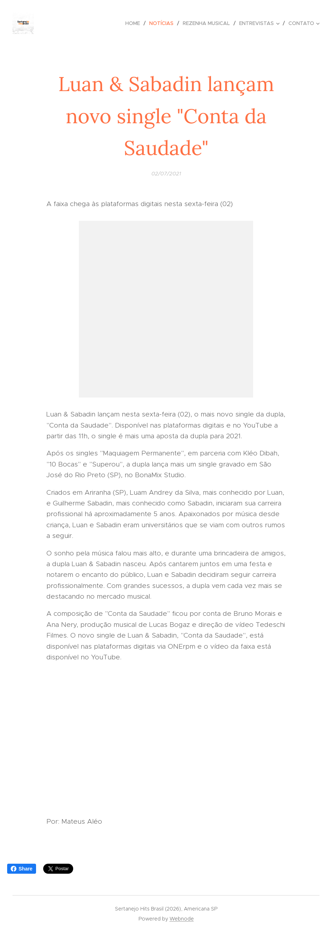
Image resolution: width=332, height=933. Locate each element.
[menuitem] (135, 23)
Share (21, 869)
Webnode (182, 918)
